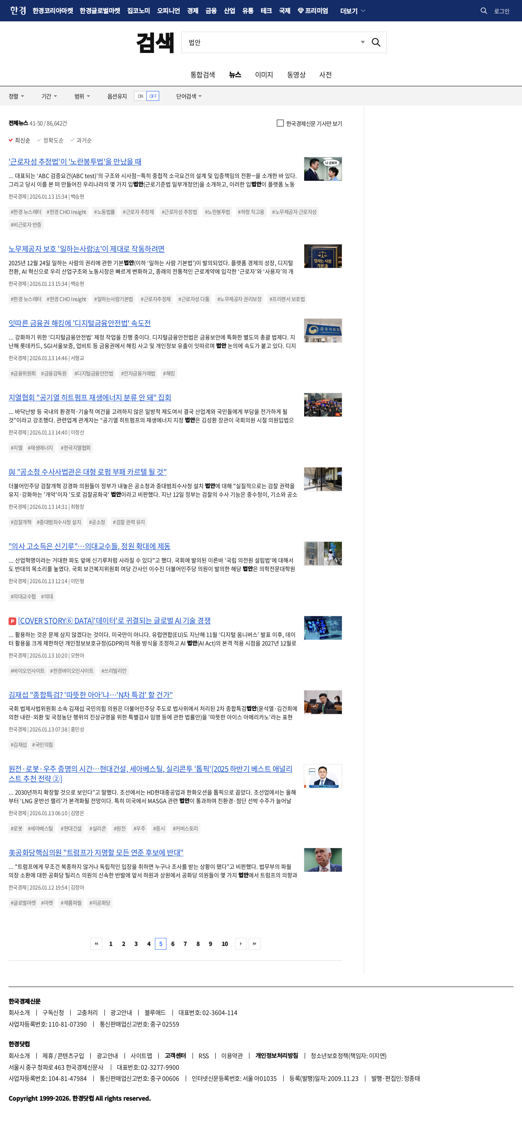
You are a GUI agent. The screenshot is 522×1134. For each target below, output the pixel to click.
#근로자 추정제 (138, 212)
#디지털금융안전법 (93, 373)
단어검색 (186, 96)
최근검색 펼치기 (356, 42)
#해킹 (169, 373)
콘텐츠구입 (70, 1055)
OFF (153, 96)
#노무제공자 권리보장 (239, 299)
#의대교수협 (23, 596)
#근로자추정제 (155, 299)
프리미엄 (316, 10)
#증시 (159, 828)
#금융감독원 (53, 373)
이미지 (264, 74)
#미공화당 (99, 903)
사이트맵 (141, 1055)
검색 (155, 42)
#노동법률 (104, 212)
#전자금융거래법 (138, 373)
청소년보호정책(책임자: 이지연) (348, 1055)
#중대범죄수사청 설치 (59, 522)
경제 (193, 10)
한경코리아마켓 (53, 10)
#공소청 (97, 522)
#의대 (47, 596)
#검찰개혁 (21, 522)
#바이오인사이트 (28, 671)
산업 (229, 10)
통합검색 (202, 74)
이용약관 (232, 1055)
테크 (266, 10)
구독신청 (53, 1012)
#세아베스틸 (40, 828)
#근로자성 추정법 (179, 212)
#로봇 (16, 828)
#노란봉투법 (217, 212)
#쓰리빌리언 (114, 671)
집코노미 (138, 10)
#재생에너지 (40, 448)
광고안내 (121, 1012)
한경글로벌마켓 (100, 10)
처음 (96, 944)
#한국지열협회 (75, 448)
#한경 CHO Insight (66, 212)
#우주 (139, 828)
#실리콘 (97, 828)
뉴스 (235, 74)
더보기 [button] (348, 11)
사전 (325, 74)
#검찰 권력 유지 (129, 522)
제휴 (47, 1055)
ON (140, 96)
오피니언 (168, 10)
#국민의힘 (42, 745)
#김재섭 (19, 745)
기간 (46, 96)
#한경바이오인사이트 (71, 671)
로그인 (502, 11)
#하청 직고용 (251, 212)
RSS (203, 1055)
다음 (241, 944)
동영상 (296, 74)
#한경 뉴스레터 (26, 212)
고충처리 (87, 1012)
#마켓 (47, 903)
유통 (248, 10)
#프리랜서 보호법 (287, 299)
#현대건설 (71, 828)
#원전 (119, 828)
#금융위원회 (23, 373)
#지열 (16, 448)
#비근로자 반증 (26, 225)
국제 (285, 10)
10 (225, 944)
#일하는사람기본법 (113, 299)
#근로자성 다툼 (193, 299)
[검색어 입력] (274, 42)
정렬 (13, 96)
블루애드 (155, 1012)
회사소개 (19, 1012)
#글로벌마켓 (23, 903)
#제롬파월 (71, 903)
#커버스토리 (185, 828)
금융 (211, 10)
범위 (79, 96)
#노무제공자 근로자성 (294, 212)
